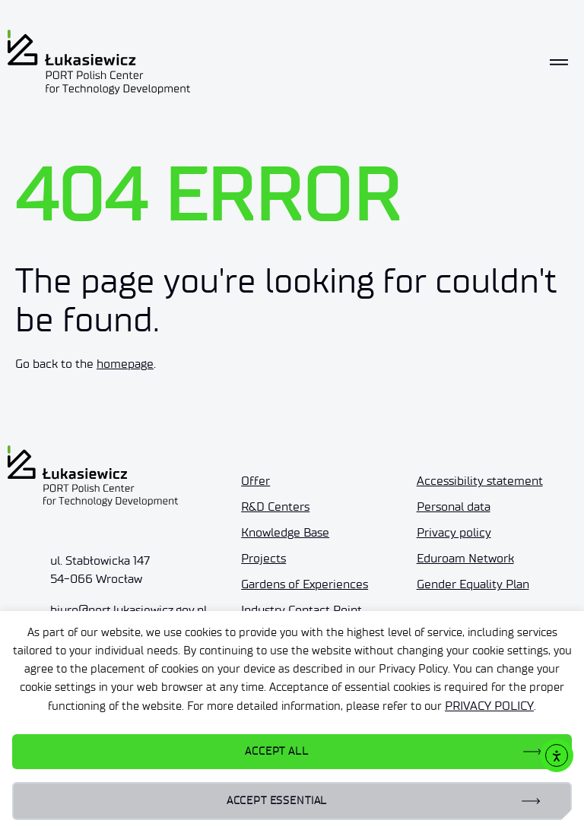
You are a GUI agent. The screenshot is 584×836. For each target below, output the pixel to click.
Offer (255, 480)
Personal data (453, 506)
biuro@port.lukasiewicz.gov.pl (128, 610)
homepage (125, 363)
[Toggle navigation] (559, 62)
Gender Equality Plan (473, 584)
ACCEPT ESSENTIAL (277, 800)
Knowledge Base (285, 532)
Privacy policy (454, 532)
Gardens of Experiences (304, 584)
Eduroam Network (465, 558)
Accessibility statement (480, 480)
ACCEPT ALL (276, 751)
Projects (263, 558)
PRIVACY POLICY (489, 705)
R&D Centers (275, 506)
